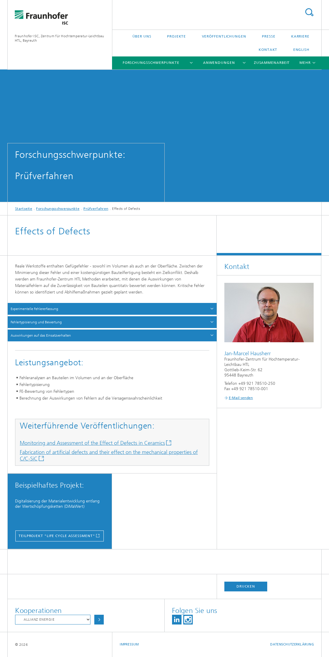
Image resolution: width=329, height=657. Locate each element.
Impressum (129, 644)
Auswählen (99, 619)
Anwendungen (219, 63)
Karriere (300, 36)
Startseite (23, 209)
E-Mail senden (241, 398)
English (301, 50)
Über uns (141, 36)
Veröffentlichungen (224, 36)
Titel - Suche (309, 12)
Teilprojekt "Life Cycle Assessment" (57, 536)
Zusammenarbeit (272, 63)
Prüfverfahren (95, 209)
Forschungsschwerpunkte (151, 63)
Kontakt (268, 50)
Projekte (176, 36)
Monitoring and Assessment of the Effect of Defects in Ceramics (92, 443)
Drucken (245, 586)
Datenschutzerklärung (292, 644)
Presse (268, 36)
